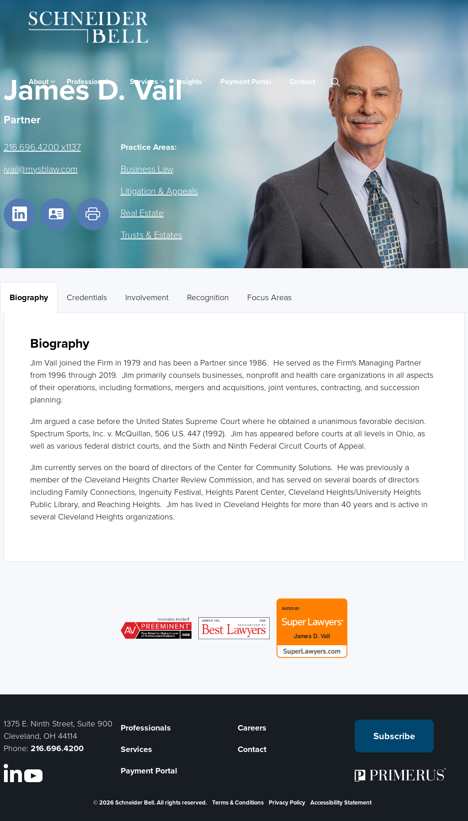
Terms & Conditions (238, 802)
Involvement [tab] (147, 296)
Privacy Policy (287, 802)
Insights (189, 81)
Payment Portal (245, 81)
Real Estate (142, 212)
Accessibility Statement (341, 802)
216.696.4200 (57, 748)
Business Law (147, 168)
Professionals (89, 81)
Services (144, 81)
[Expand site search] (336, 81)
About (38, 81)
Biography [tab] (29, 297)
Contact (302, 81)
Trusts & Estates (151, 234)
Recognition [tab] (208, 296)
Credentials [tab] (87, 296)
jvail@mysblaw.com (41, 168)
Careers (252, 728)
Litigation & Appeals (159, 190)
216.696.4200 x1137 (42, 146)
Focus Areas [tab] (269, 296)
